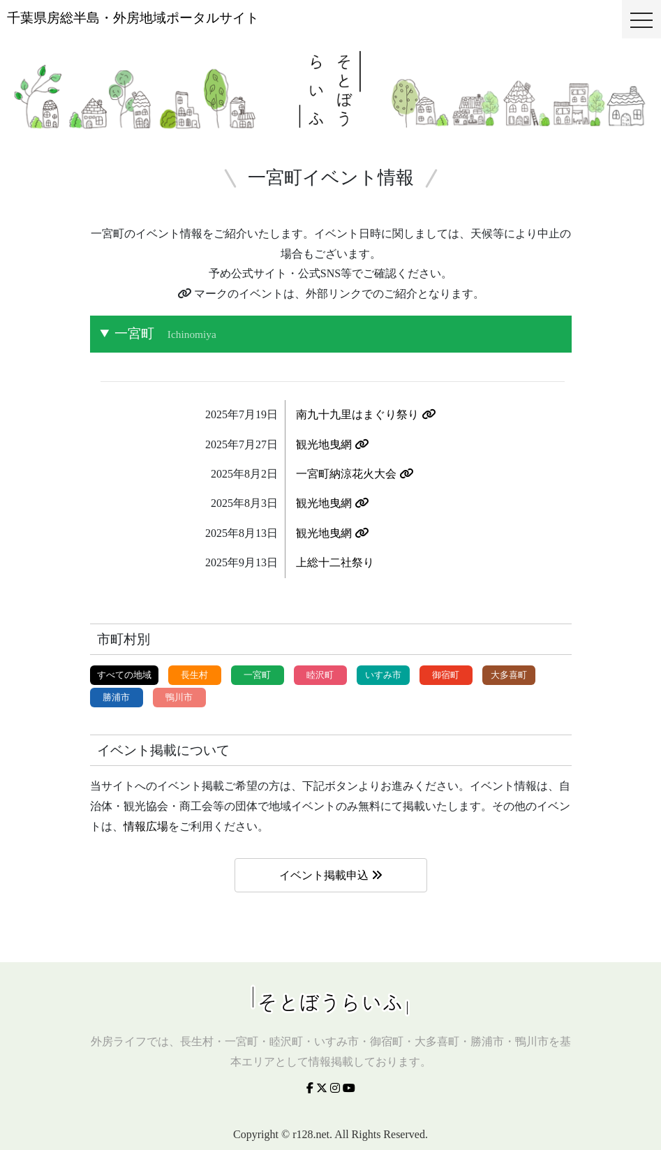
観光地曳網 (332, 444)
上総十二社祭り (335, 562)
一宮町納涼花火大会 (354, 474)
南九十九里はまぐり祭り (366, 414)
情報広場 (146, 826)
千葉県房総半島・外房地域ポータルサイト (133, 17)
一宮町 (165, 333)
